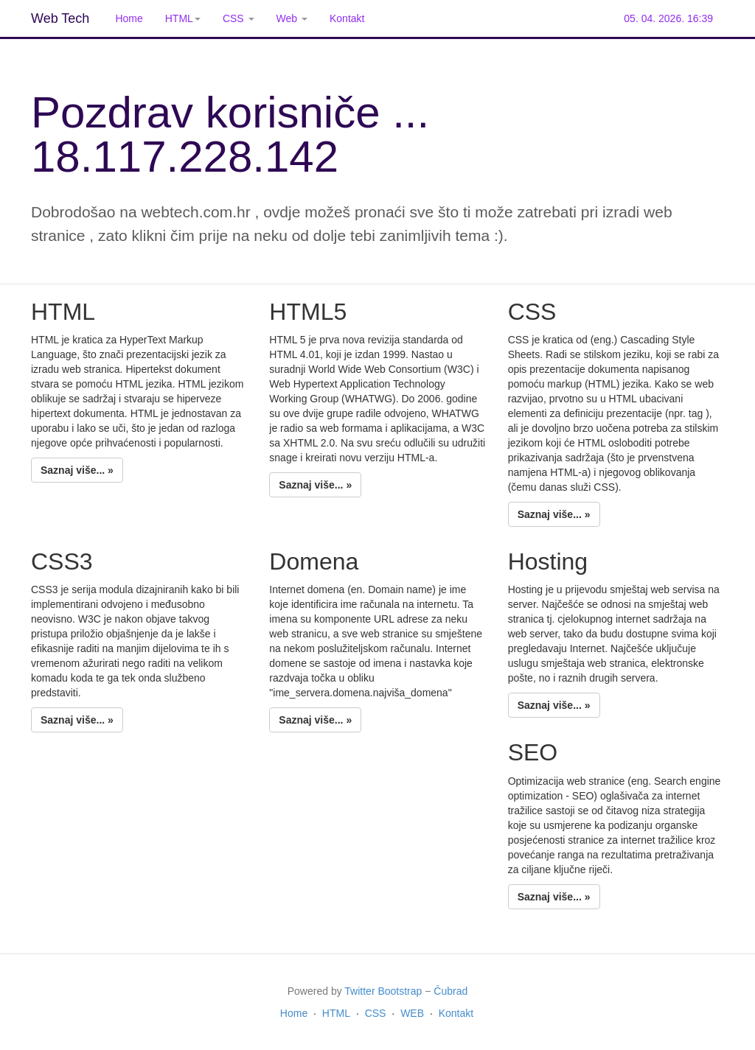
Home (128, 18)
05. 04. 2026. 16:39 (668, 18)
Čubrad (450, 991)
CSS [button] (238, 18)
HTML (336, 1013)
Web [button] (291, 18)
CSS (375, 1013)
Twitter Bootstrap (383, 991)
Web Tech (60, 18)
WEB (412, 1013)
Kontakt (347, 18)
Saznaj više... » (77, 470)
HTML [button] (183, 18)
